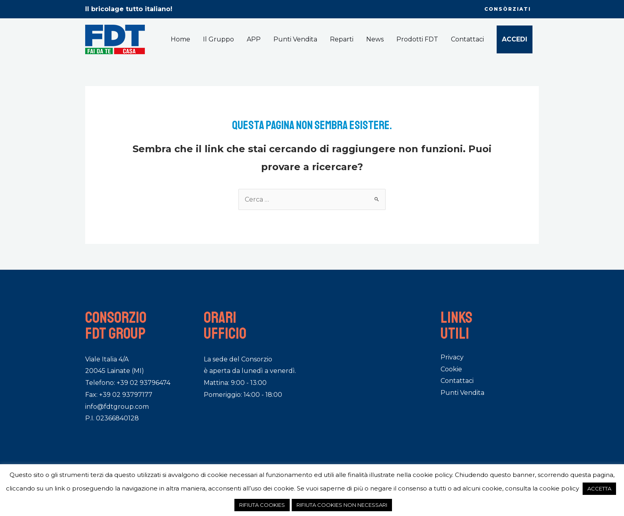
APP (254, 39)
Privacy (452, 357)
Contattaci (467, 39)
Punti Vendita (295, 39)
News (375, 39)
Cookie (451, 369)
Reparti (341, 39)
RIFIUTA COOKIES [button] (262, 505)
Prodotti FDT (417, 39)
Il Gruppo (218, 39)
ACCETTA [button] (599, 488)
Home (180, 39)
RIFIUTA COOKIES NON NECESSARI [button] (341, 505)
